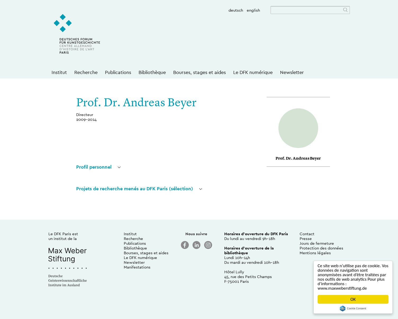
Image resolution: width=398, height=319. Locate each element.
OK (353, 299)
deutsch (235, 10)
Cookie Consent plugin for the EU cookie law (353, 308)
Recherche (86, 72)
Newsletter (292, 72)
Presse (306, 238)
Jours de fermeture (317, 243)
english (253, 10)
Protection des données (321, 248)
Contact (307, 233)
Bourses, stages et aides (199, 72)
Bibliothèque (152, 72)
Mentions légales (315, 252)
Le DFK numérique (253, 72)
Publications (118, 72)
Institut (59, 72)
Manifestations (137, 267)
